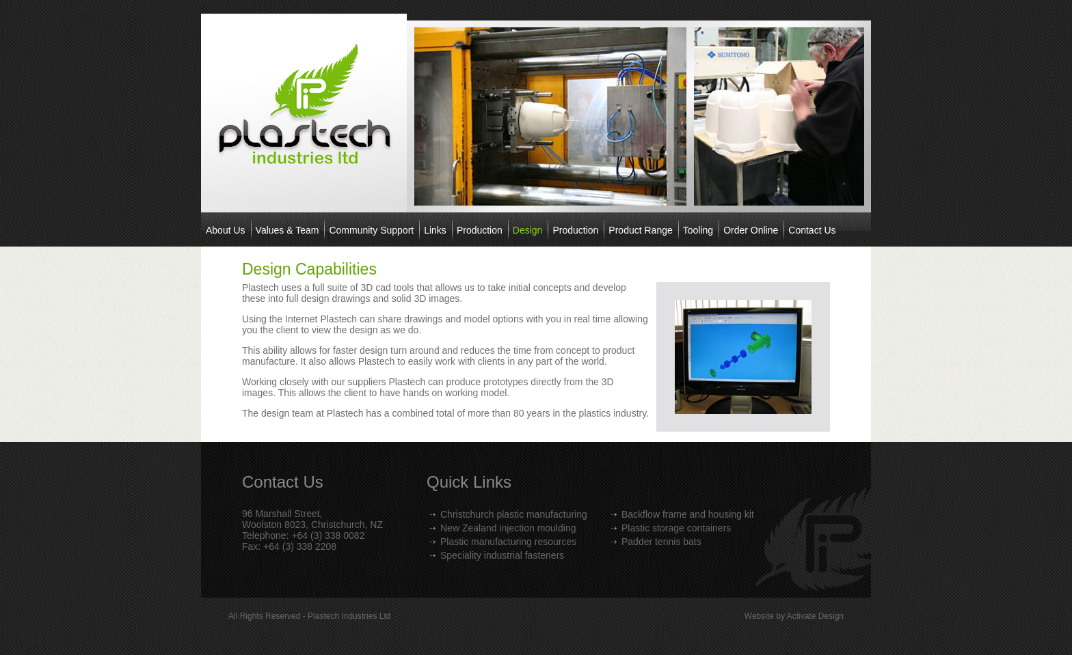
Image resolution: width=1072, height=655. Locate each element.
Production (479, 230)
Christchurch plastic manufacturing (513, 514)
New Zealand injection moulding (508, 527)
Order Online (750, 230)
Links (435, 230)
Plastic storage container (673, 527)
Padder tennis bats (661, 541)
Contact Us (811, 230)
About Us (225, 230)
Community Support (371, 230)
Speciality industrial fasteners (502, 555)
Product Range (640, 230)
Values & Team (287, 230)
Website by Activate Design (794, 616)
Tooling (698, 230)
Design (528, 230)
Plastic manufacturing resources (508, 541)
